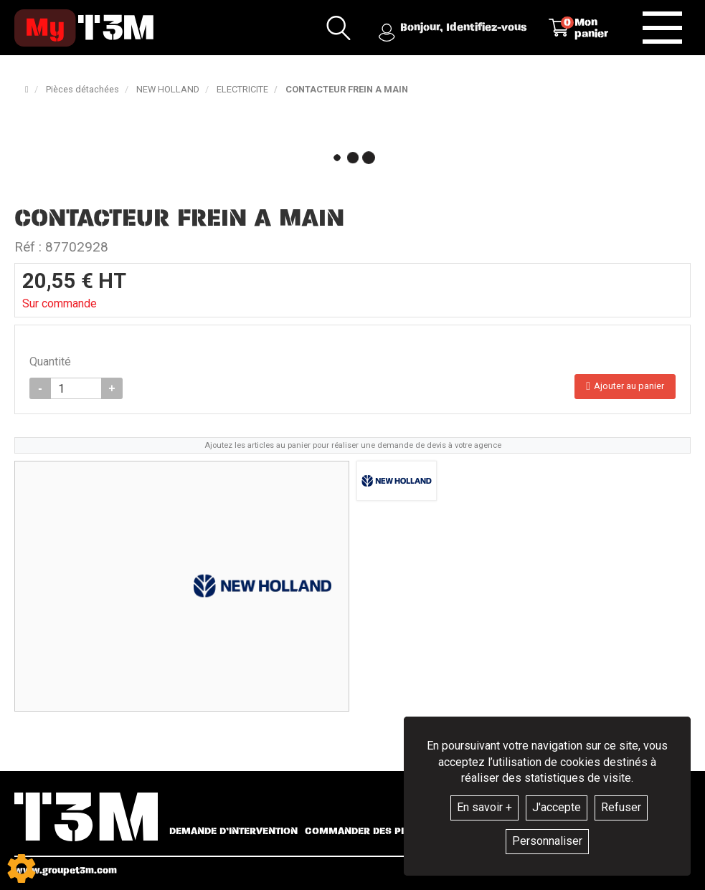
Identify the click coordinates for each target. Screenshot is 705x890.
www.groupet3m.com (65, 870)
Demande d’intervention (233, 831)
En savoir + (484, 807)
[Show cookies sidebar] (21, 868)
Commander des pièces (367, 831)
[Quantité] (76, 388)
